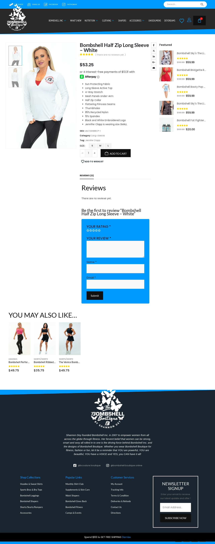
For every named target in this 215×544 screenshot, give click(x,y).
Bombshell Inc (57, 20)
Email (153, 68)
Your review (99, 238)
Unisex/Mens (154, 20)
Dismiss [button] (126, 537)
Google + (153, 62)
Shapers (122, 20)
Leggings (13, 359)
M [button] (100, 145)
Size (82, 145)
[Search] (202, 4)
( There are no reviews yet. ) (110, 54)
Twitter (153, 50)
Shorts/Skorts (41, 359)
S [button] (92, 145)
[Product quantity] (88, 153)
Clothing (108, 20)
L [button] (108, 145)
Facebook (153, 45)
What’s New (75, 20)
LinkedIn (153, 56)
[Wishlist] (181, 20)
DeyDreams (169, 20)
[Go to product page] (19, 338)
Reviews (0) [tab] (87, 175)
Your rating (99, 226)
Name (91, 262)
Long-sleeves (98, 135)
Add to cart (118, 153)
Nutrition (91, 20)
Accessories (137, 20)
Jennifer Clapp (92, 140)
